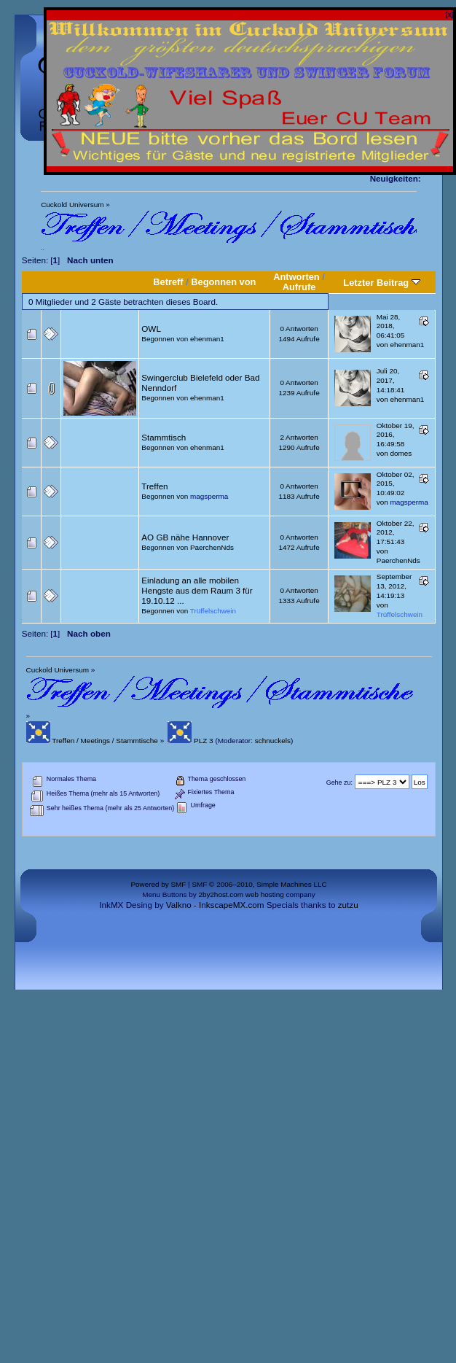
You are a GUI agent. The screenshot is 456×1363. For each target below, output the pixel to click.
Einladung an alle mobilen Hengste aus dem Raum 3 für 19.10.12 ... (196, 590)
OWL (151, 328)
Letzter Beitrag (381, 282)
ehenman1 (207, 339)
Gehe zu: (339, 782)
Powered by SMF (158, 884)
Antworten (296, 276)
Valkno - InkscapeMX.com (215, 904)
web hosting (264, 894)
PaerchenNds (212, 547)
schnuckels (273, 741)
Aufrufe (299, 286)
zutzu (348, 904)
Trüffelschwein (213, 611)
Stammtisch (163, 437)
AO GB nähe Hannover (185, 537)
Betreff (168, 281)
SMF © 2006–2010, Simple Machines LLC (259, 884)
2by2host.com (220, 894)
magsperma (209, 496)
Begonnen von (223, 281)
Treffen (154, 486)
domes (401, 453)
